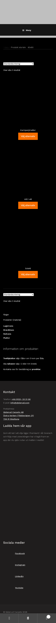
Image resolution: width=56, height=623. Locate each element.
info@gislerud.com (19, 403)
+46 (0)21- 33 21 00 (21, 399)
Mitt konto (9, 618)
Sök (28, 618)
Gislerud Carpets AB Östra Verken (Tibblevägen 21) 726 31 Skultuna (18, 415)
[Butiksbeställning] (18, 63)
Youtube (13, 588)
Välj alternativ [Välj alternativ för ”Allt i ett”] (28, 205)
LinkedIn (13, 576)
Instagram (14, 565)
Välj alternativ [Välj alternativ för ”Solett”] (28, 274)
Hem (6, 47)
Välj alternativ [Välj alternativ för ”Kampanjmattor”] (28, 136)
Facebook (14, 553)
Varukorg (43, 616)
